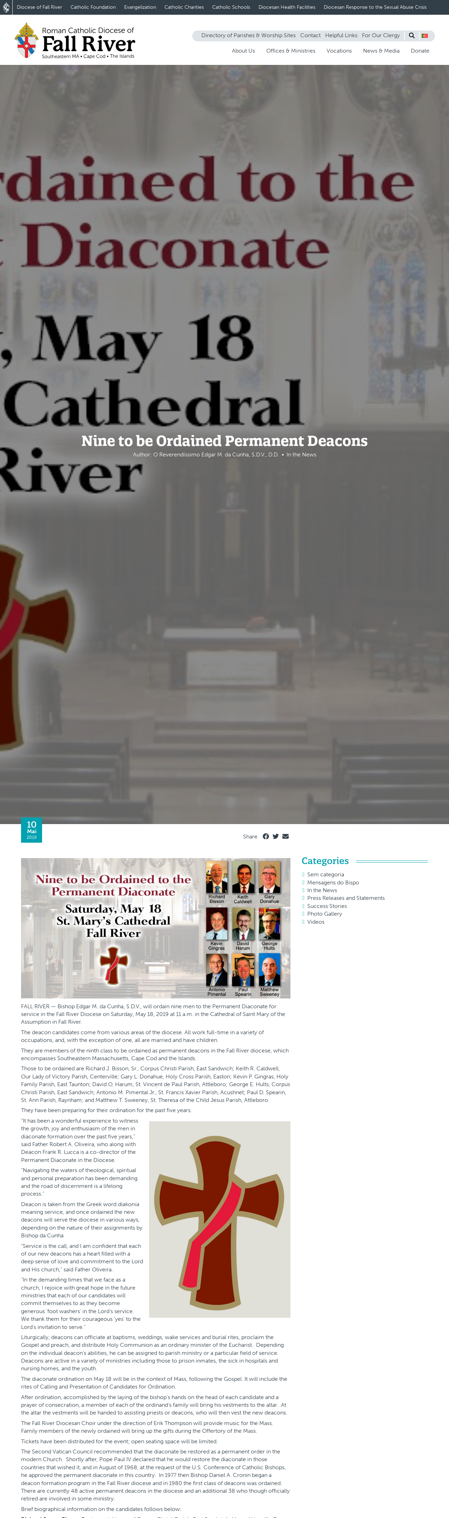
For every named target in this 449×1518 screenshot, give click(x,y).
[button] (425, 36)
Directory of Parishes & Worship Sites (248, 35)
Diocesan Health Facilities (287, 7)
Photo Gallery (324, 913)
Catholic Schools (231, 7)
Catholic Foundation (93, 7)
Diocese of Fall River (39, 7)
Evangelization (140, 7)
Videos (315, 921)
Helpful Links (341, 35)
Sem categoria (325, 874)
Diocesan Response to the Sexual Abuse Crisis (375, 7)
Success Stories (327, 906)
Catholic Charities (184, 7)
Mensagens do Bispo (333, 882)
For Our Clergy (381, 35)
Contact (310, 35)
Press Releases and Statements (346, 898)
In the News (322, 890)
